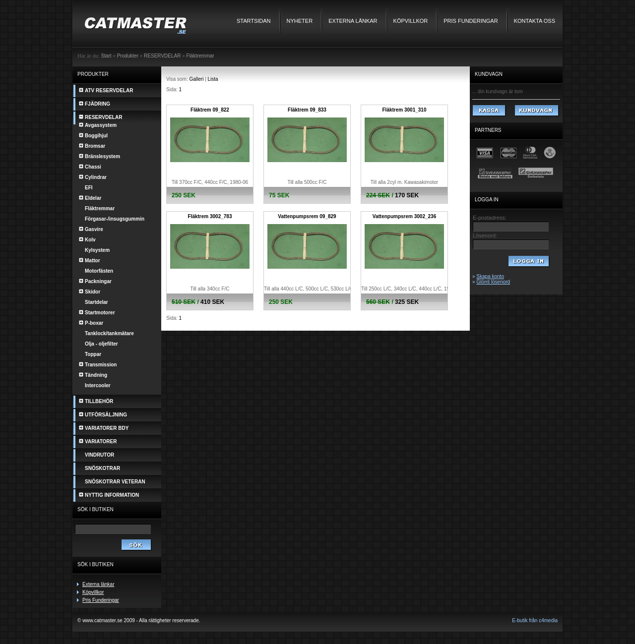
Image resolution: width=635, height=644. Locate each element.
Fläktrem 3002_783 (210, 216)
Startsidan (254, 21)
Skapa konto (490, 276)
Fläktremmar (200, 56)
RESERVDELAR (162, 56)
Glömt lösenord (493, 282)
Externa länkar (352, 21)
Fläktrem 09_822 (209, 110)
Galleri (197, 79)
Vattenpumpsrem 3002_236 (404, 216)
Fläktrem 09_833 (307, 110)
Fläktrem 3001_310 (404, 110)
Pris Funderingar (471, 21)
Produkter (127, 56)
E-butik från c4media (535, 620)
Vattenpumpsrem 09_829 (307, 216)
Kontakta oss (534, 21)
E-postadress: (490, 218)
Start (106, 56)
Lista (213, 79)
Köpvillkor (410, 21)
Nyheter (300, 21)
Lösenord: (485, 235)
